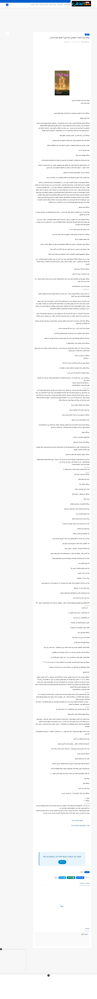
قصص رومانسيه (43, 5)
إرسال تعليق (84, 934)
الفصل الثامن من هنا (77, 820)
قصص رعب (60, 5)
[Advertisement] (48, 20)
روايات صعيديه (34, 5)
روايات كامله (67, 5)
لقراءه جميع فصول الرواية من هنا (80, 825)
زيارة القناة (62, 862)
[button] (80, 877)
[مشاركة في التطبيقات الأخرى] (56, 877)
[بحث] (7, 5)
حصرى (87, 34)
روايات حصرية (52, 5)
